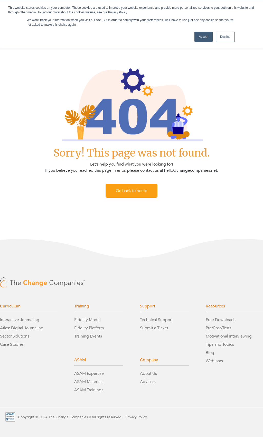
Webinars (214, 361)
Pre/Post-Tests (218, 328)
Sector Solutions (14, 336)
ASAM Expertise (89, 373)
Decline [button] (225, 37)
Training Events (88, 336)
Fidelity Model (87, 320)
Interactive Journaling (19, 320)
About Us (148, 373)
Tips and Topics (220, 344)
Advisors (148, 382)
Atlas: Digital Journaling (21, 328)
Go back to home (131, 191)
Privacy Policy (136, 417)
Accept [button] (203, 37)
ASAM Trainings (88, 390)
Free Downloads (221, 320)
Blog (210, 353)
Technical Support (156, 320)
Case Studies (12, 344)
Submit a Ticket (154, 328)
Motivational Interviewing (229, 336)
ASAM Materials (88, 382)
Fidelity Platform (89, 328)
